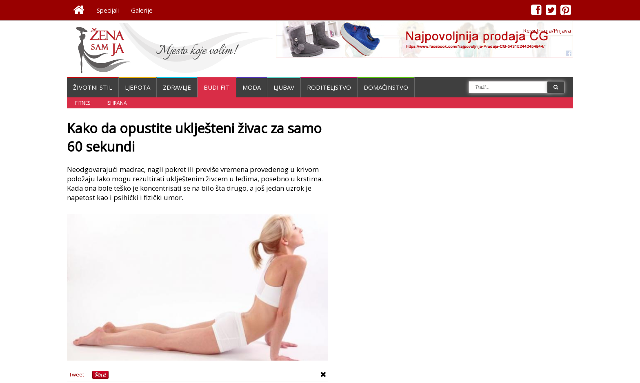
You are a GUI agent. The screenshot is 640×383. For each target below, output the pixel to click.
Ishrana (117, 102)
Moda (251, 87)
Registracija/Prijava (547, 30)
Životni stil (92, 87)
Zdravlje (177, 87)
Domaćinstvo (386, 87)
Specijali (108, 10)
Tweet (76, 374)
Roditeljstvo (329, 87)
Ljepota (137, 87)
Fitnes (82, 102)
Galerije (142, 10)
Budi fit (217, 87)
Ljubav (283, 87)
